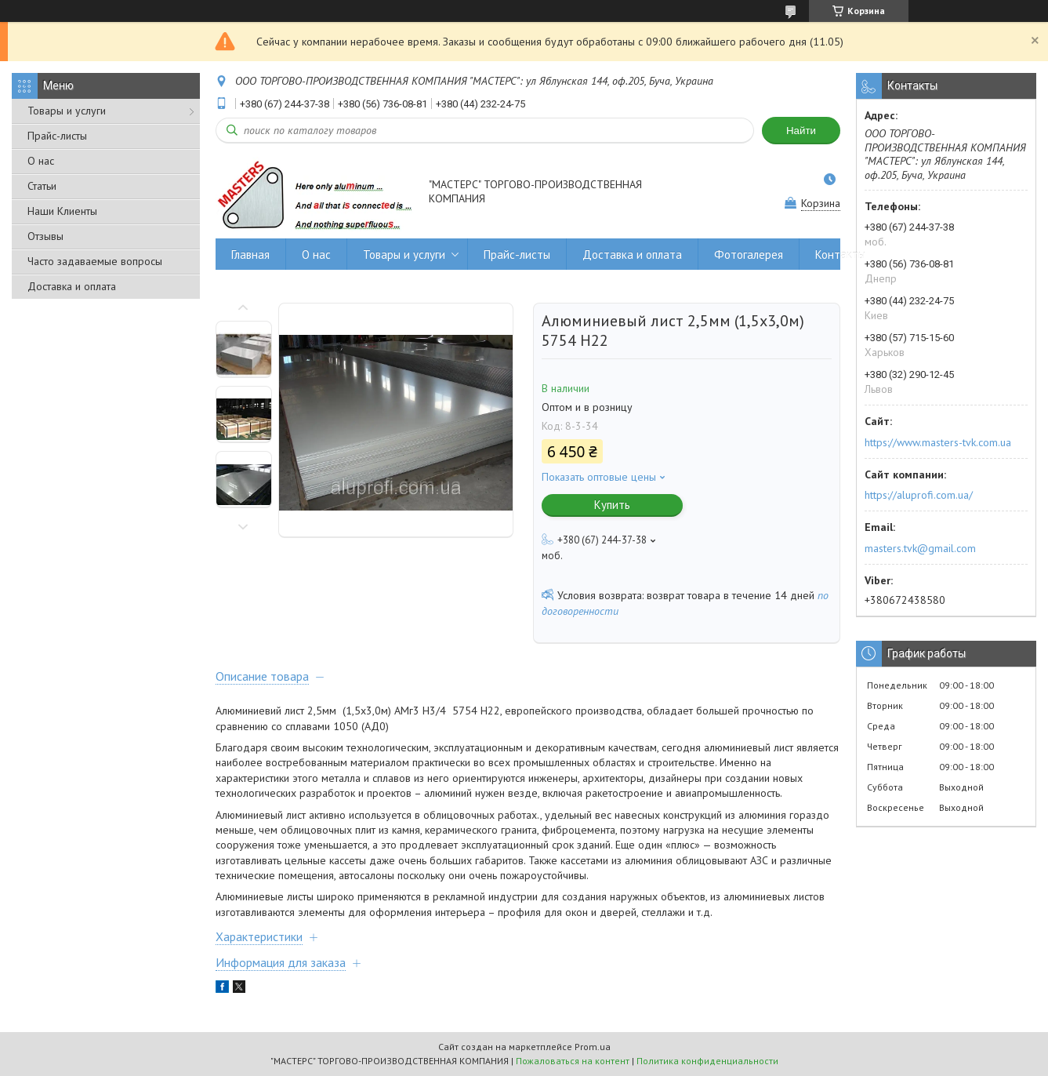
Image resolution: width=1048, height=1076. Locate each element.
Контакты (840, 254)
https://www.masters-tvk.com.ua (938, 442)
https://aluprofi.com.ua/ (919, 495)
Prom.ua (593, 1046)
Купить (612, 504)
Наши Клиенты (62, 211)
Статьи (41, 186)
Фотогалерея (748, 254)
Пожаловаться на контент (572, 1061)
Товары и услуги (66, 111)
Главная (250, 254)
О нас (40, 161)
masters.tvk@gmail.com (920, 548)
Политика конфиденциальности (707, 1061)
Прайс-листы (57, 136)
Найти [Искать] (801, 130)
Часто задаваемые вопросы (94, 261)
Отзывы (45, 236)
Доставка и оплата (71, 286)
